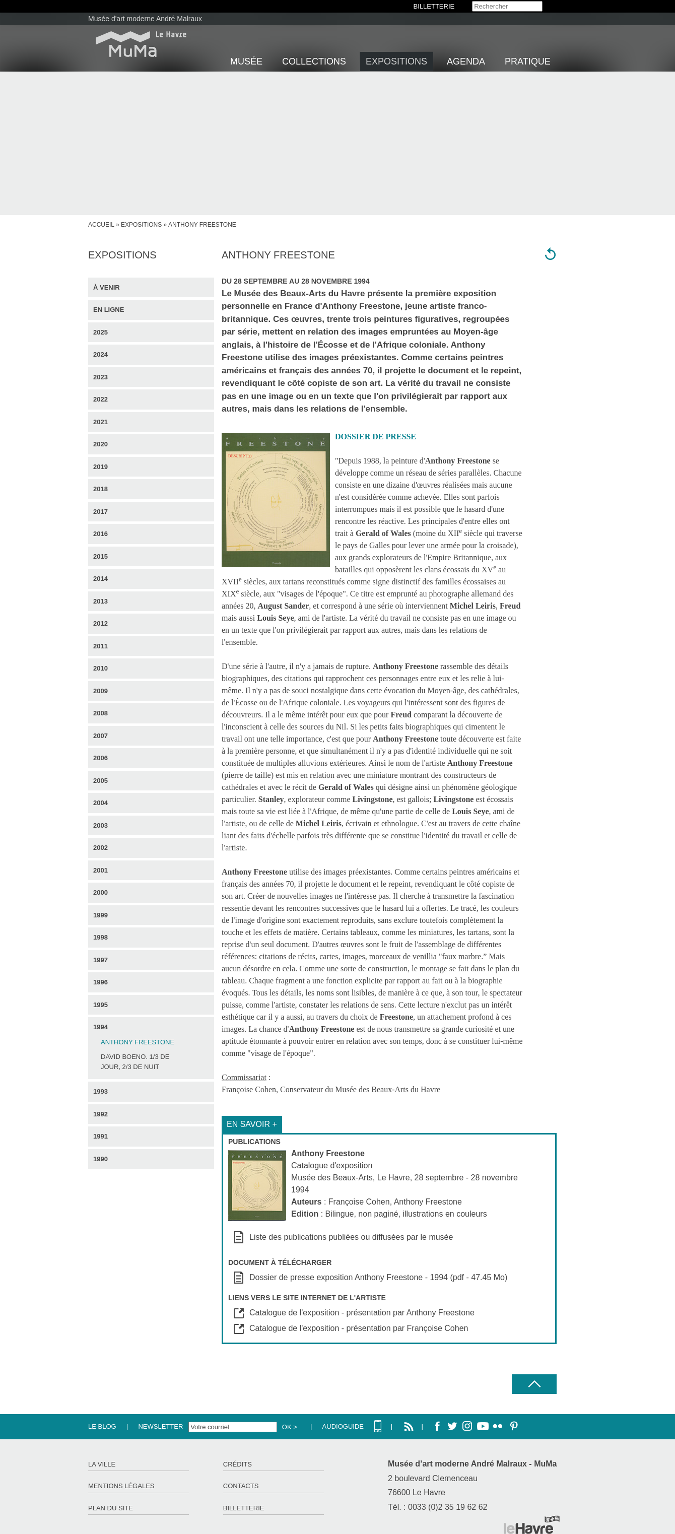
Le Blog (102, 1426)
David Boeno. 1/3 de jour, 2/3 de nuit (135, 1062)
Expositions (396, 61)
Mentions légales (121, 1486)
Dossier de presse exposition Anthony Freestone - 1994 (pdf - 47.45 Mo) (378, 1277)
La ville (101, 1464)
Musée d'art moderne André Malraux (145, 19)
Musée (246, 61)
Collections (314, 61)
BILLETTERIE (434, 6)
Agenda (466, 61)
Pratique (528, 61)
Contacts (241, 1486)
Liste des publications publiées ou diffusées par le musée (351, 1237)
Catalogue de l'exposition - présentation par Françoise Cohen (358, 1328)
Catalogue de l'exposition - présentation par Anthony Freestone (362, 1312)
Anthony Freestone (137, 1042)
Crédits (237, 1464)
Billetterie (243, 1508)
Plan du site (110, 1508)
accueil (101, 224)
